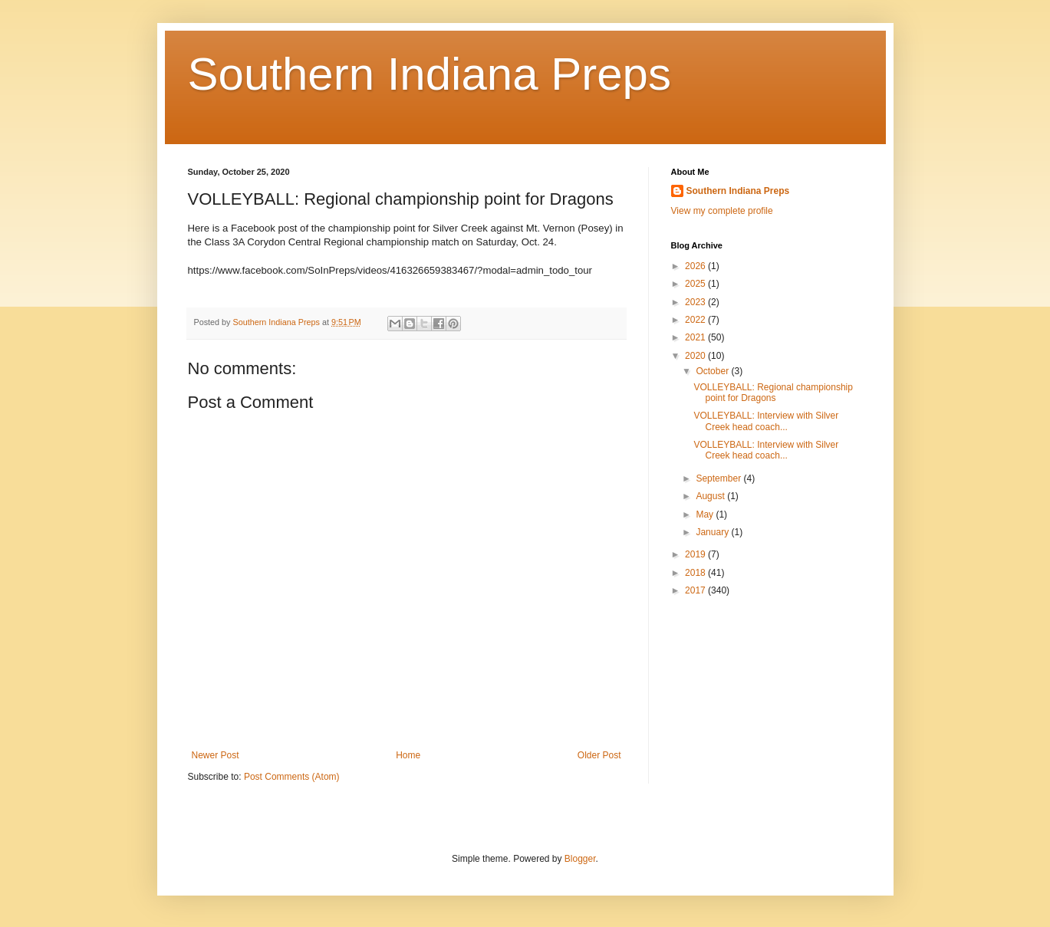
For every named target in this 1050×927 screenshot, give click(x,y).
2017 (696, 590)
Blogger (580, 858)
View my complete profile (722, 210)
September (719, 478)
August (711, 496)
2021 (696, 337)
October (713, 371)
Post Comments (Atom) (292, 776)
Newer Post (215, 755)
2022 (696, 319)
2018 (696, 572)
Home (408, 755)
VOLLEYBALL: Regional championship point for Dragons (772, 392)
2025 (696, 283)
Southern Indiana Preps (429, 74)
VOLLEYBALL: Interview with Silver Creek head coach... (765, 421)
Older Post (599, 755)
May (706, 514)
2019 (696, 554)
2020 (696, 355)
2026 (696, 266)
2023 (696, 302)
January (713, 532)
